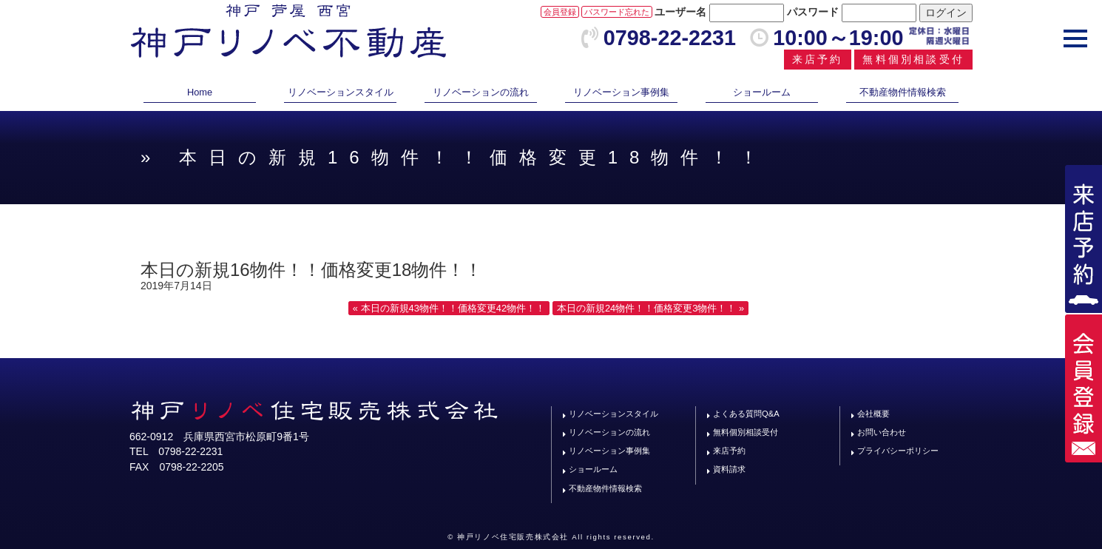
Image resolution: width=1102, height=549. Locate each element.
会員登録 (560, 11)
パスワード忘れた (616, 11)
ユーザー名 (680, 12)
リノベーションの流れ (481, 92)
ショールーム (762, 92)
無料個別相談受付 (913, 59)
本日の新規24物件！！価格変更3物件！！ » (650, 308)
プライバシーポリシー (898, 450)
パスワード (813, 12)
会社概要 (873, 413)
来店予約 (817, 59)
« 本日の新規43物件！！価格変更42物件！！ (449, 308)
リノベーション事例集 (621, 92)
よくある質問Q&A (746, 413)
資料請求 (729, 469)
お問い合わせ (881, 432)
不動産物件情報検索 (902, 92)
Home (199, 92)
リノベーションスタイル (340, 92)
